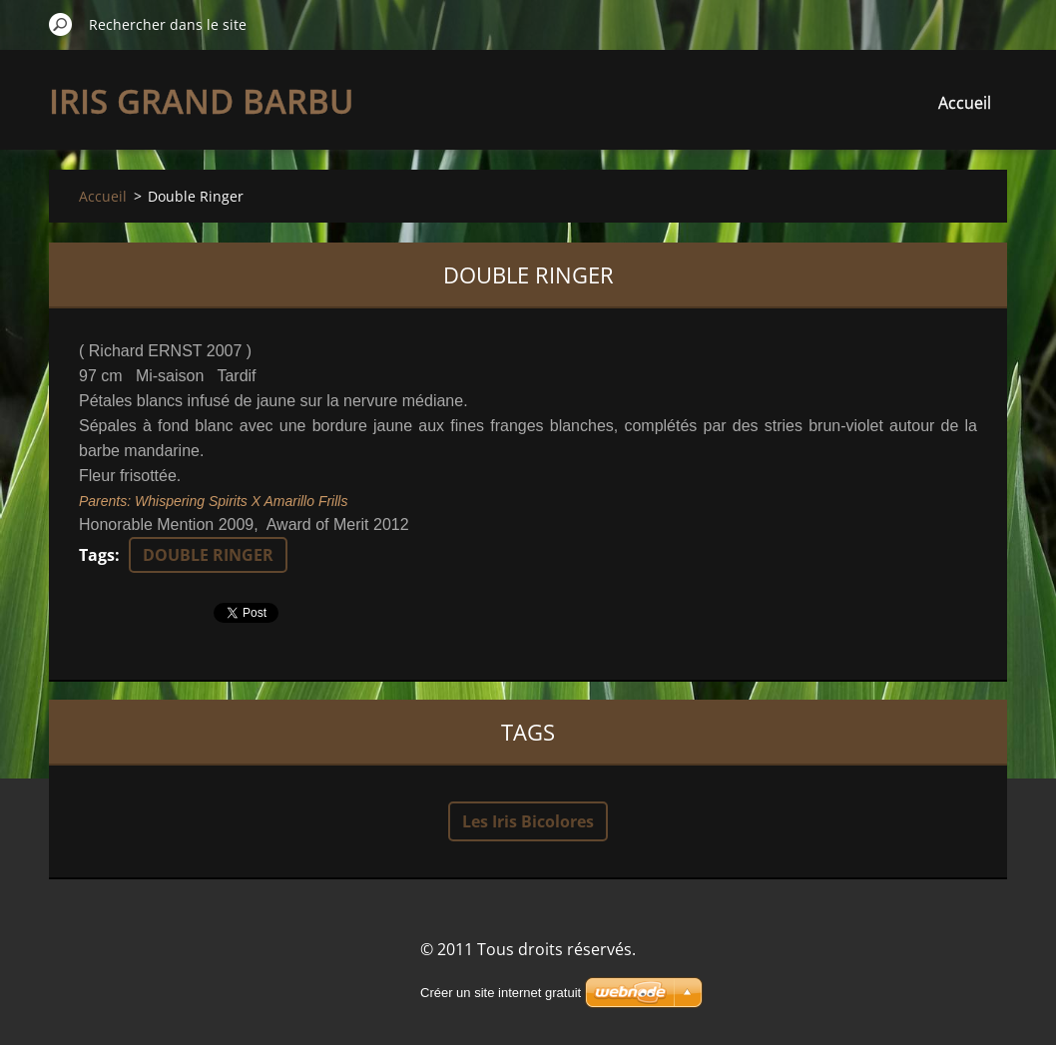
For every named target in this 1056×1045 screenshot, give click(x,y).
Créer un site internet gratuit (500, 992)
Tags (97, 555)
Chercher (61, 24)
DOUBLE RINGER (208, 555)
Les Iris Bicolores (528, 821)
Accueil (964, 103)
